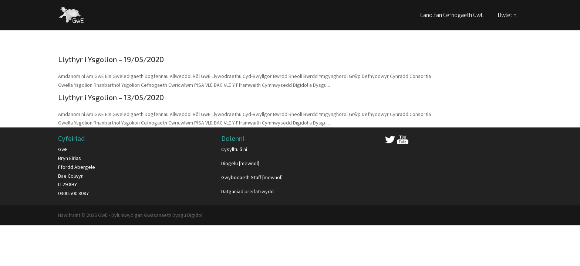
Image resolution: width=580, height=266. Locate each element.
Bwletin (507, 14)
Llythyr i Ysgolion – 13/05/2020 (111, 97)
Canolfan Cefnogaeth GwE (452, 14)
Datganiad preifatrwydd (247, 191)
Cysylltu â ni (234, 149)
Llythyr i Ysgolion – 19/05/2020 (111, 59)
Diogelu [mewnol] (240, 163)
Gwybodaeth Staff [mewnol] (252, 177)
